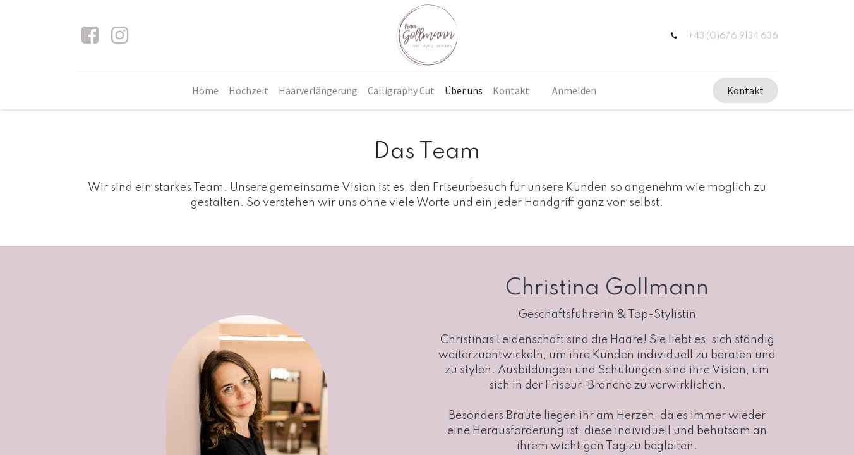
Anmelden (574, 90)
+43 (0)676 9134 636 (732, 36)
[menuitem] (205, 90)
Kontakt (744, 90)
